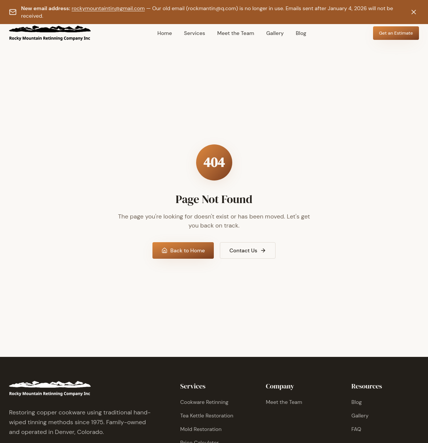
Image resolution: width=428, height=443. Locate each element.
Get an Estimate (396, 33)
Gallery (275, 33)
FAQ (356, 429)
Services (194, 33)
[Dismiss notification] (413, 12)
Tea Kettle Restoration (206, 415)
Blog (301, 33)
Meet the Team (235, 33)
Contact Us (247, 250)
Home (164, 33)
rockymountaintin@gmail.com (108, 8)
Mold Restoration (201, 429)
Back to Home (183, 250)
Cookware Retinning (204, 402)
